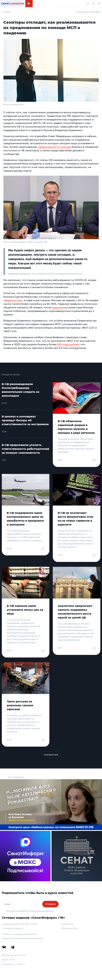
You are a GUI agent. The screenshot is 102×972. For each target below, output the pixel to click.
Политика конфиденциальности (19, 934)
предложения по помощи (54, 146)
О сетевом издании (12, 928)
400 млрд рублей (68, 344)
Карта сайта (8, 959)
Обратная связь (69, 928)
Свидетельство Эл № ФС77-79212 (19, 924)
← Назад (6, 12)
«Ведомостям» (13, 300)
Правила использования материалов (22, 938)
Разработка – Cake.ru (13, 964)
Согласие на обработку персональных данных (29, 911)
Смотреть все (51, 754)
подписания (60, 307)
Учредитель (66, 924)
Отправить (50, 904)
